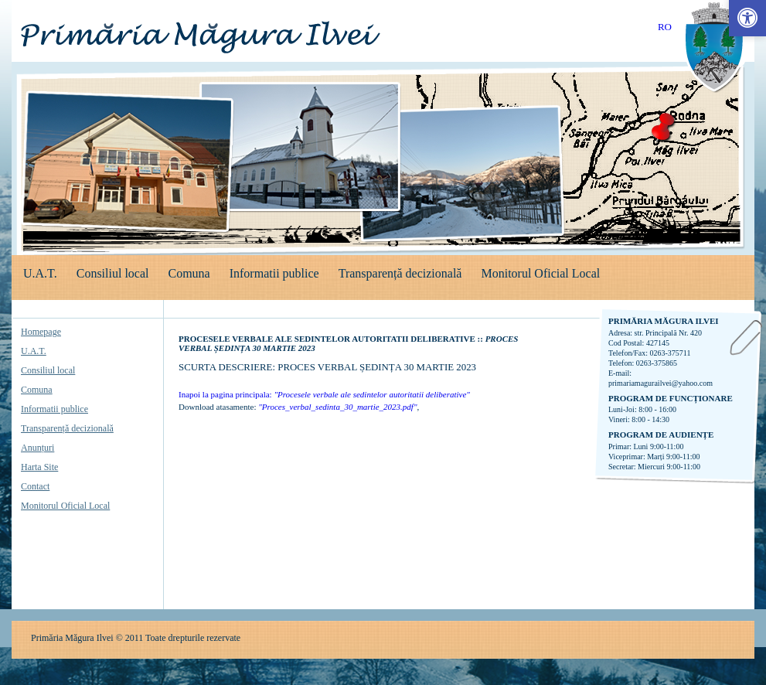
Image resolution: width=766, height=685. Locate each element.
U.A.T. (40, 273)
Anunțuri (37, 447)
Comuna (188, 273)
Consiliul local (113, 273)
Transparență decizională (400, 273)
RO (665, 26)
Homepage (41, 331)
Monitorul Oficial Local (540, 273)
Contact (35, 486)
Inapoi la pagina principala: (324, 394)
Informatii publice (274, 273)
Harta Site (39, 467)
